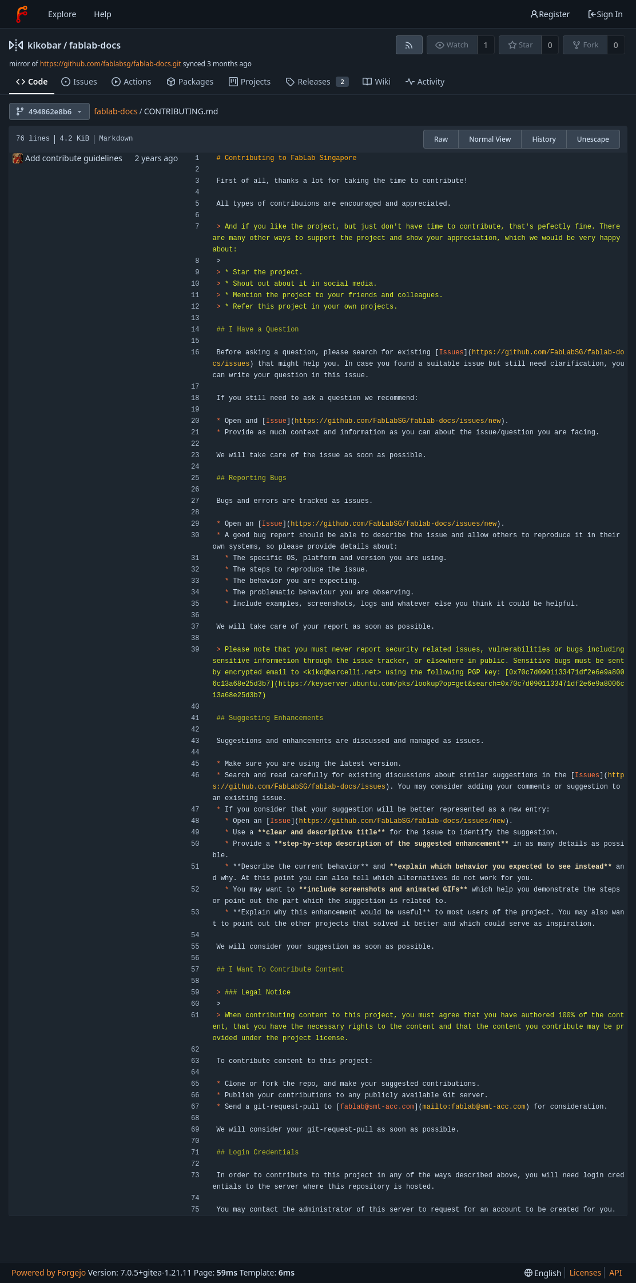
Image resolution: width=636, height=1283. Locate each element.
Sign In (605, 14)
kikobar (44, 45)
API (615, 1272)
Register (550, 14)
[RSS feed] (409, 44)
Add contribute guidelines (73, 158)
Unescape (593, 139)
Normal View (490, 139)
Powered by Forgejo (48, 1272)
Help (103, 14)
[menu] (543, 1273)
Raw (441, 139)
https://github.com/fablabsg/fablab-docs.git (110, 64)
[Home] (22, 14)
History (543, 139)
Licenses (586, 1272)
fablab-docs (95, 45)
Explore (62, 14)
